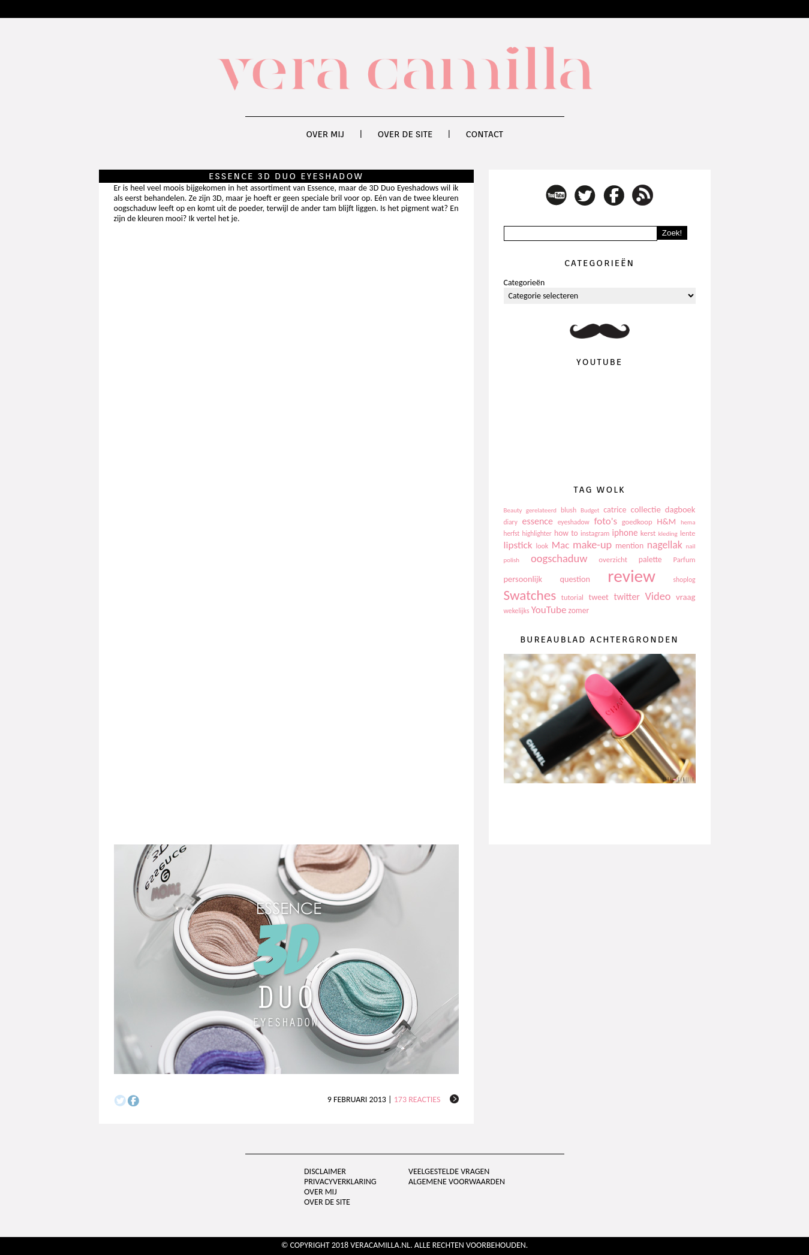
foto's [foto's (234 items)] (605, 521)
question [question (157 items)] (575, 579)
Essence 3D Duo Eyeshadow (286, 176)
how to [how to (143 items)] (566, 533)
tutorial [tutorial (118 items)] (572, 597)
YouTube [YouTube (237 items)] (549, 610)
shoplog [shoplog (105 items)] (684, 579)
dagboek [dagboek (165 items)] (680, 509)
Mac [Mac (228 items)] (560, 545)
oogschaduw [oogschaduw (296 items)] (559, 558)
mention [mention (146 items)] (629, 546)
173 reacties (417, 1099)
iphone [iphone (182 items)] (625, 532)
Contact (484, 134)
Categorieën (524, 282)
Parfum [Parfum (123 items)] (684, 559)
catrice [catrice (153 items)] (614, 510)
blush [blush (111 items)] (568, 510)
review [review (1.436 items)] (631, 576)
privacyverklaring (340, 1181)
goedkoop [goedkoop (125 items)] (637, 521)
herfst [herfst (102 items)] (512, 533)
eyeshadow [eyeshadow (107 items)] (574, 522)
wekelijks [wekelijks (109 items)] (517, 611)
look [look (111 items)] (542, 546)
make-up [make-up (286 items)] (592, 544)
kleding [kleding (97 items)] (668, 534)
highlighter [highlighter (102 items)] (537, 533)
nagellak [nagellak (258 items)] (664, 544)
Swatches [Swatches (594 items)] (530, 595)
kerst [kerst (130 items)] (648, 533)
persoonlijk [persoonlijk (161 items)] (523, 579)
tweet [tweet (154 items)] (598, 597)
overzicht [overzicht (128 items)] (613, 559)
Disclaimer (325, 1171)
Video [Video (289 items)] (657, 596)
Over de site (404, 134)
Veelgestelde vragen (448, 1171)
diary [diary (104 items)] (511, 522)
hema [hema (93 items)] (688, 522)
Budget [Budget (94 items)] (590, 510)
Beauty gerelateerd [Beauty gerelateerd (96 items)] (530, 510)
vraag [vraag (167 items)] (686, 597)
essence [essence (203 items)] (537, 521)
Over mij (325, 134)
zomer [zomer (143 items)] (579, 610)
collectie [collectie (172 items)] (646, 509)
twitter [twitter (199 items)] (626, 596)
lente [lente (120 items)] (688, 533)
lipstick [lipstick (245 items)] (518, 545)
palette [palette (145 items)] (650, 559)
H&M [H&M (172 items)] (666, 521)
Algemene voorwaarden (456, 1181)
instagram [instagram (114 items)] (595, 533)
